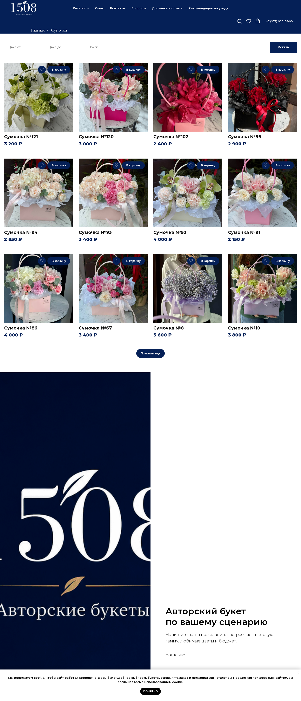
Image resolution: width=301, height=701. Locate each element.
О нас (99, 8)
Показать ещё (150, 353)
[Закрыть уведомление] (298, 673)
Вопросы (139, 8)
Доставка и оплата (167, 8)
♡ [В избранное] (42, 69)
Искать (283, 47)
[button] (239, 21)
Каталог (79, 8)
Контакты (117, 8)
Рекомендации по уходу (208, 8)
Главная (38, 30)
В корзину (59, 69)
